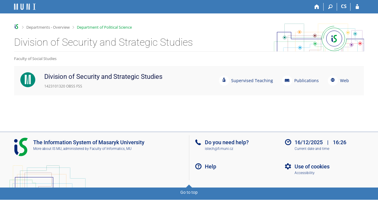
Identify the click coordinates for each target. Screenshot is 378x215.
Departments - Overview (48, 27)
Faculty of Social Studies (35, 58)
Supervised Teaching (252, 80)
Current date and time (312, 149)
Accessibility (305, 173)
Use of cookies (312, 166)
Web (344, 80)
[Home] (317, 7)
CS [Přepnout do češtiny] (344, 6)
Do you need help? (227, 142)
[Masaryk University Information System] (25, 6)
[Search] (330, 7)
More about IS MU (47, 149)
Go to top (189, 192)
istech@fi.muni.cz (219, 149)
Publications (306, 80)
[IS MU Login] (357, 7)
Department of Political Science (104, 27)
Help (210, 166)
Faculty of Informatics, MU (111, 149)
